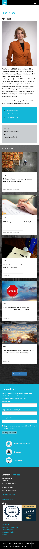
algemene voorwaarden (10, 527)
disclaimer (5, 524)
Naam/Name (7, 402)
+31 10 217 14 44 (12, 114)
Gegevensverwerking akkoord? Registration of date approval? (19, 427)
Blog (4, 175)
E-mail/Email (7, 418)
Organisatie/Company (11, 410)
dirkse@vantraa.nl (12, 110)
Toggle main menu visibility (35, 3)
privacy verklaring (8, 532)
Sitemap (4, 534)
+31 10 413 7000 (9, 495)
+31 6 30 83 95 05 (13, 117)
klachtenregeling (8, 529)
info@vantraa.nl (7, 499)
